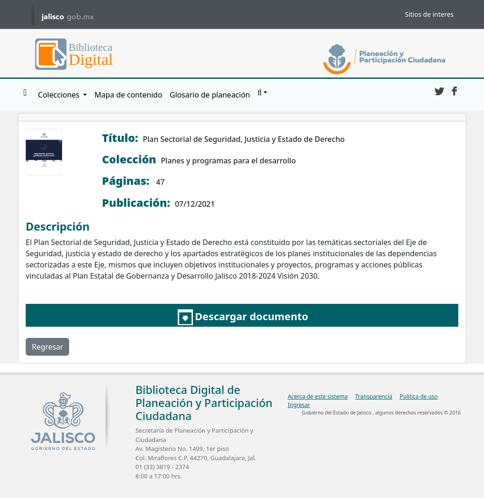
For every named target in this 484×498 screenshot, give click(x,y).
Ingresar (299, 405)
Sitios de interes (429, 14)
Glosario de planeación (210, 95)
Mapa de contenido (128, 95)
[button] (262, 92)
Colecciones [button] (59, 95)
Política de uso (418, 396)
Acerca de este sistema (318, 396)
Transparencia (373, 396)
